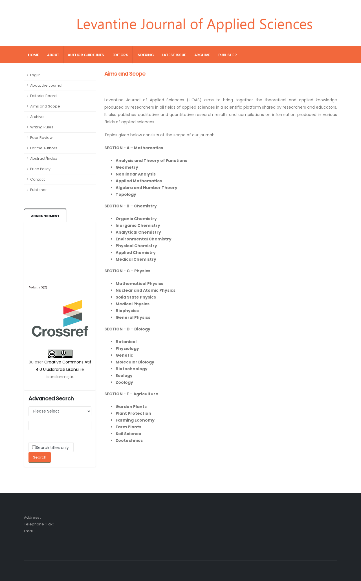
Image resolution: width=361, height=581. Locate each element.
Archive (202, 55)
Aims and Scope (45, 106)
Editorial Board (43, 95)
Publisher (227, 55)
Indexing (145, 55)
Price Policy (40, 168)
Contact (37, 179)
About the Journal (46, 85)
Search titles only (52, 447)
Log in (35, 75)
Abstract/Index (43, 158)
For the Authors (43, 148)
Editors (120, 55)
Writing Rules (41, 127)
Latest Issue (174, 55)
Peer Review (41, 137)
